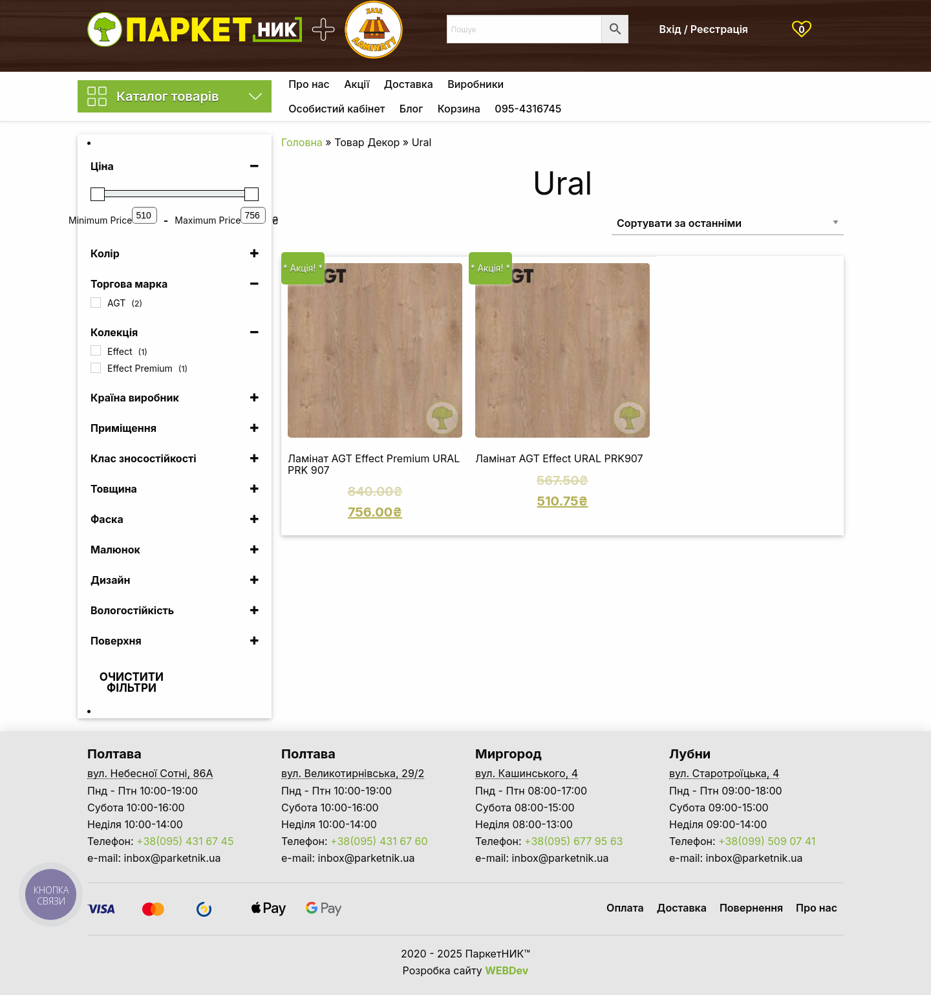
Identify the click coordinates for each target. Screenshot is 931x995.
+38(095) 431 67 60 (379, 841)
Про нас (309, 84)
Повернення (751, 907)
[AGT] (96, 302)
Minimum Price (100, 220)
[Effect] (96, 350)
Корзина (459, 108)
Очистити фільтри (132, 682)
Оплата (625, 907)
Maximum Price (208, 220)
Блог (411, 108)
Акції (356, 84)
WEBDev (506, 970)
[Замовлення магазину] (728, 222)
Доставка (408, 84)
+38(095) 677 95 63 (573, 841)
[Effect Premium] (96, 368)
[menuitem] (309, 84)
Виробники (475, 84)
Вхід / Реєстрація (704, 29)
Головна (302, 142)
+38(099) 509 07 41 (766, 841)
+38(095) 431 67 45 (184, 841)
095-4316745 (528, 108)
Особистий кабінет (336, 108)
